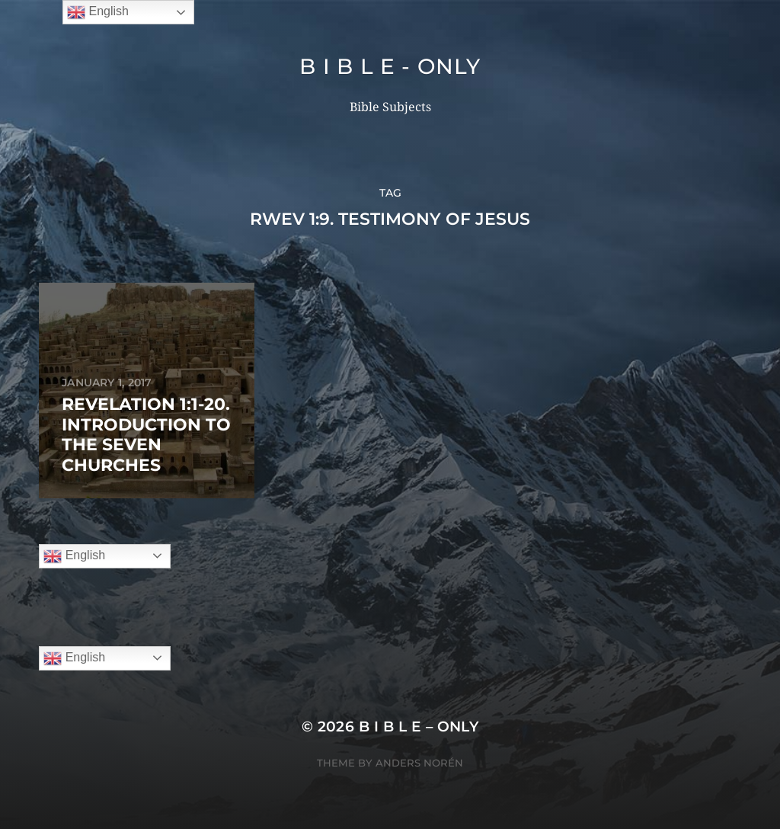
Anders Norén (419, 763)
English (74, 556)
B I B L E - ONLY (389, 66)
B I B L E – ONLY (419, 726)
